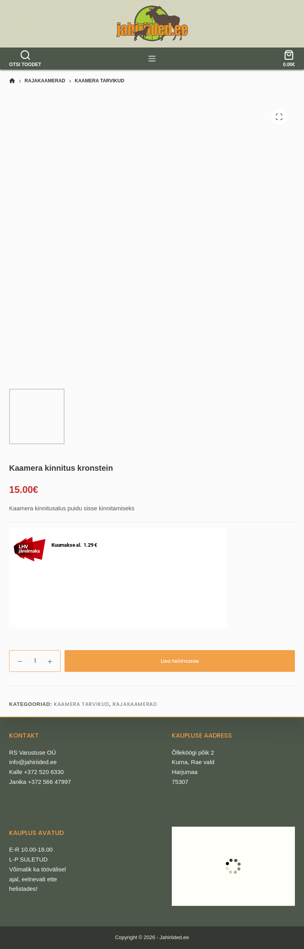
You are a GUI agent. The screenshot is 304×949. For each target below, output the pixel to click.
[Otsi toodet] (25, 58)
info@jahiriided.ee (33, 762)
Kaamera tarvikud (81, 704)
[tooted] (152, 58)
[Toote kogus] (35, 661)
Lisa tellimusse (180, 661)
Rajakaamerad (134, 704)
